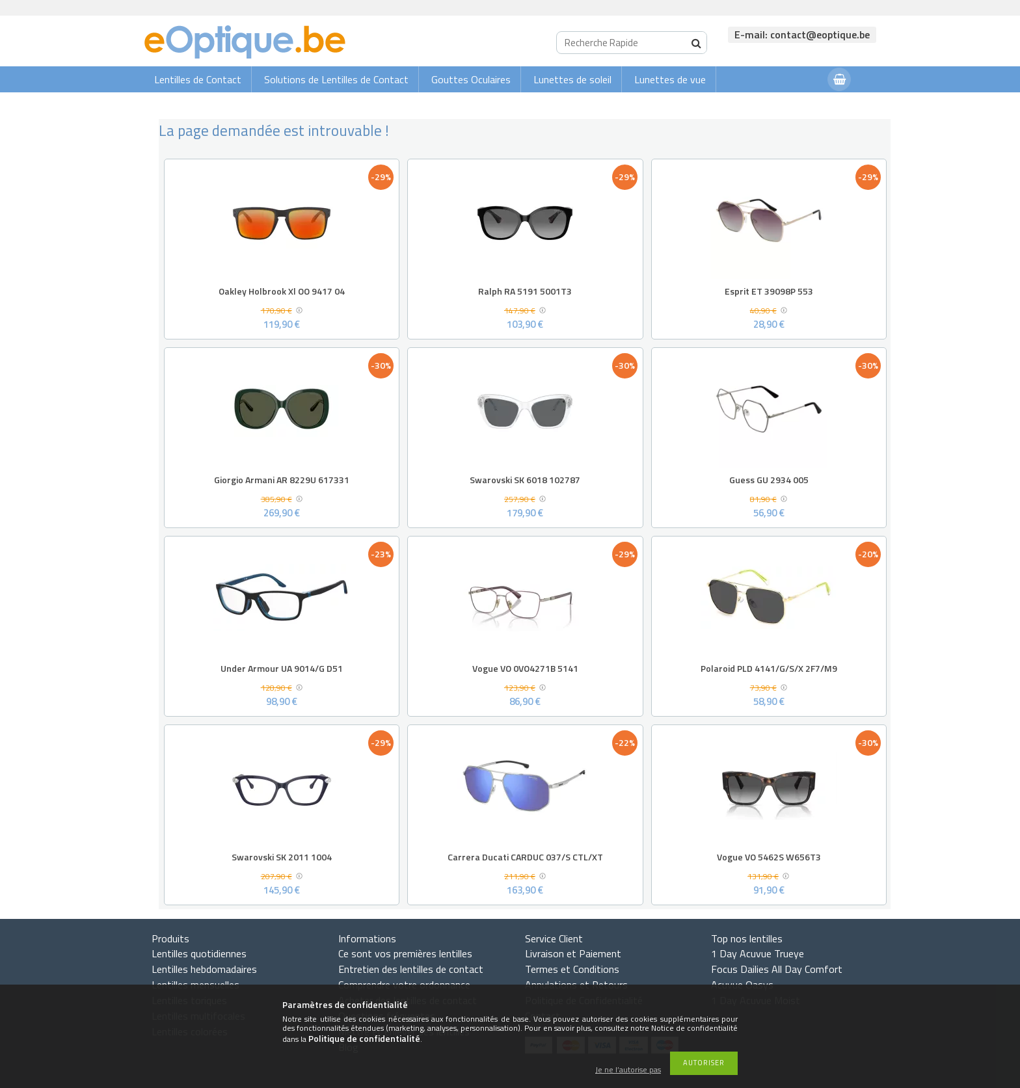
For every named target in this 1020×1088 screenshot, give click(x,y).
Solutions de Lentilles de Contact (336, 79)
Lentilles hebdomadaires (204, 969)
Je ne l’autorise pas (628, 1070)
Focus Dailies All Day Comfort (776, 969)
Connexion (791, 105)
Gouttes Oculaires (471, 79)
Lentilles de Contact (197, 79)
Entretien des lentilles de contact (410, 969)
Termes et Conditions (572, 969)
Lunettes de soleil (572, 79)
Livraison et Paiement (573, 953)
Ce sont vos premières (405, 953)
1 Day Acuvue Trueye (757, 953)
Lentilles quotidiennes (199, 953)
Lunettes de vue (670, 79)
